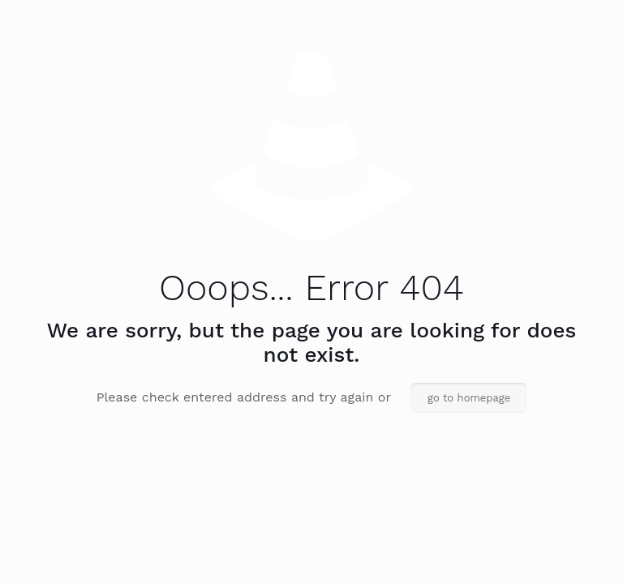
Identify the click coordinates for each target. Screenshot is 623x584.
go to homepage (469, 398)
